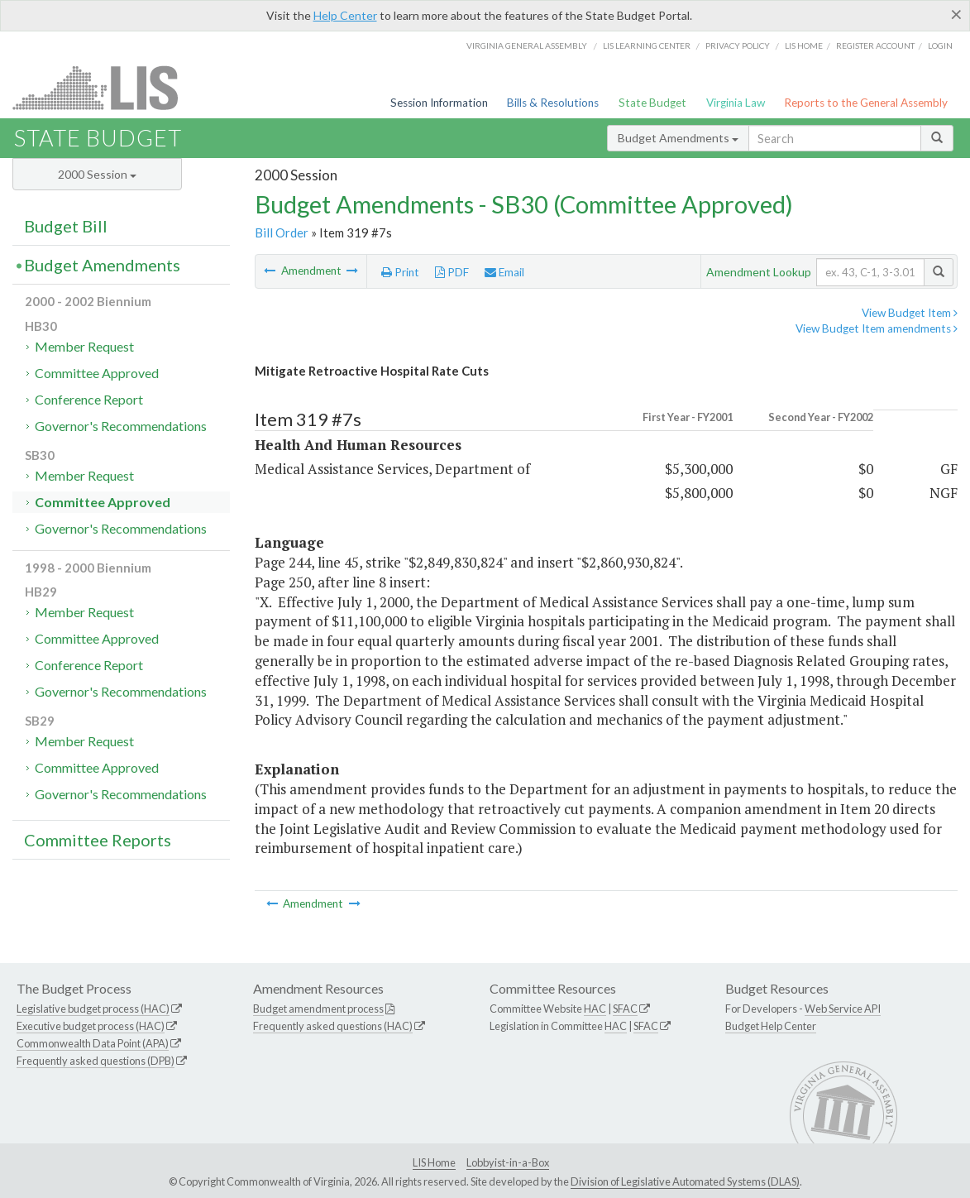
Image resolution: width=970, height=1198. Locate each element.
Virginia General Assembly (526, 45)
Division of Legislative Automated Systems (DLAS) (685, 1181)
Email (504, 272)
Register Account (875, 45)
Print (400, 272)
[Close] (956, 14)
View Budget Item (910, 312)
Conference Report (89, 399)
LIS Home (434, 1162)
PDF (452, 272)
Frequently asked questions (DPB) (95, 1060)
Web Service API (843, 1008)
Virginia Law (735, 102)
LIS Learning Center (646, 45)
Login (940, 45)
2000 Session (97, 174)
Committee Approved (97, 373)
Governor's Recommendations (121, 426)
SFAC (625, 1008)
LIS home (804, 45)
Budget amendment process (318, 1008)
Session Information (439, 102)
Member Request (84, 346)
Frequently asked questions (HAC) (333, 1026)
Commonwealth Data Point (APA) (93, 1043)
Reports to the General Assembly (866, 102)
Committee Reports (97, 840)
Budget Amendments (678, 138)
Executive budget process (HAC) (91, 1026)
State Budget (652, 102)
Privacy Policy (737, 45)
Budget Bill (66, 226)
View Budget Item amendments (877, 328)
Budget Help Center (770, 1026)
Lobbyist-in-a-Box (507, 1162)
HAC (595, 1008)
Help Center (345, 15)
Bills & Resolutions (553, 102)
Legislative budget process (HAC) (93, 1008)
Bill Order (281, 232)
